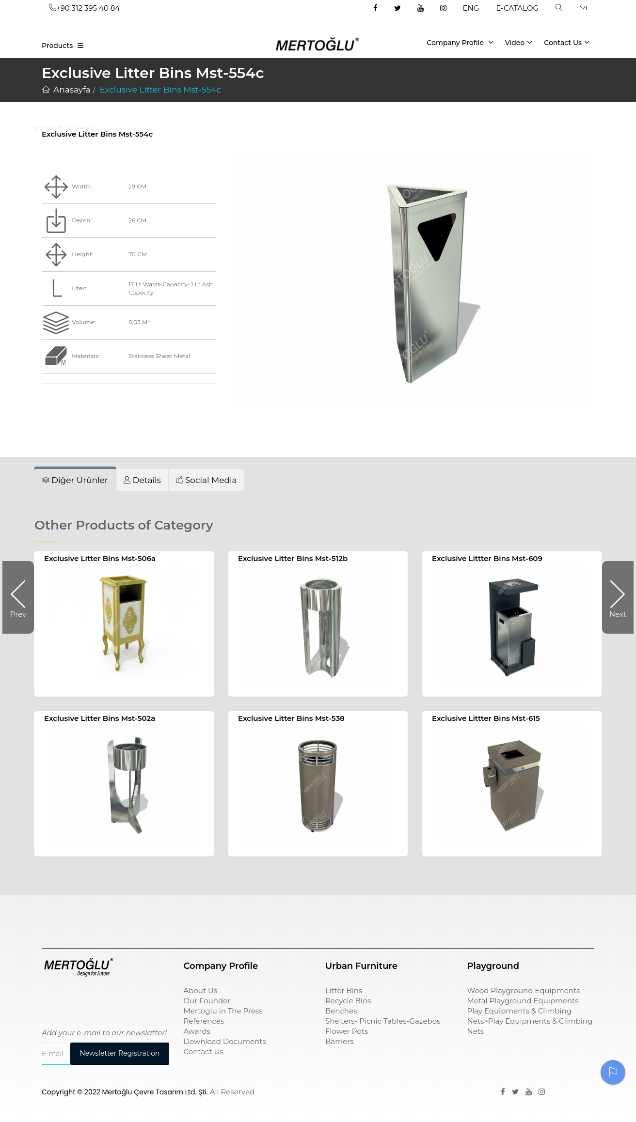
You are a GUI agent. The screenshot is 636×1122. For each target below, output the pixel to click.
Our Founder (207, 1000)
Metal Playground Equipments (523, 1000)
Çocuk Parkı (64, 916)
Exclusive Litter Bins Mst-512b (293, 558)
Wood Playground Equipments (523, 990)
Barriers (339, 1041)
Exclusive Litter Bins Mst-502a (99, 718)
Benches (341, 1010)
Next (614, 597)
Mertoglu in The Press (223, 1010)
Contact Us (566, 42)
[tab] (75, 480)
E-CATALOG (517, 8)
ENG (471, 8)
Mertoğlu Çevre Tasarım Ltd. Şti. (155, 1092)
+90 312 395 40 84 (84, 8)
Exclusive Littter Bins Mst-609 (487, 558)
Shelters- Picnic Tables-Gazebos (382, 1021)
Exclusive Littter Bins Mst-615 (486, 718)
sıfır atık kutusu (354, 916)
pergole (481, 916)
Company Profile (460, 42)
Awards (197, 1031)
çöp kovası (203, 916)
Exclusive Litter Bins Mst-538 (291, 718)
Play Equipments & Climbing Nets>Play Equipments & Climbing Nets (530, 1021)
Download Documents (225, 1041)
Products (57, 45)
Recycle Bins (348, 1000)
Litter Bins (343, 990)
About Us (201, 990)
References (204, 1021)
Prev (22, 597)
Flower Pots (346, 1031)
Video (519, 42)
